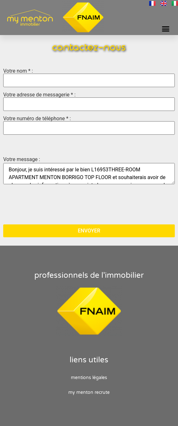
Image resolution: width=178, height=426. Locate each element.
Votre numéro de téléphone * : (89, 125)
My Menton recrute (89, 392)
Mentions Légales (89, 377)
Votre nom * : (89, 77)
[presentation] (52, 204)
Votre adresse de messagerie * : (89, 101)
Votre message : (21, 159)
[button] (166, 29)
